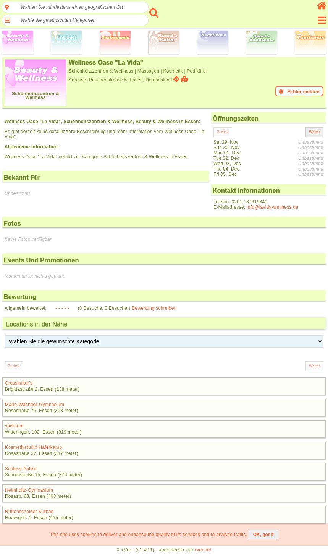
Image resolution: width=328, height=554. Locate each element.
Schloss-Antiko (21, 468)
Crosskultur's (18, 383)
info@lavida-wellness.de (272, 207)
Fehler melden (299, 91)
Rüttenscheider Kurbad (29, 511)
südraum (14, 426)
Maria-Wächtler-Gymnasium (34, 404)
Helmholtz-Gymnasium (29, 490)
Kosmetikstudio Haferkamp (33, 447)
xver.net (202, 549)
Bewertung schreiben (154, 308)
